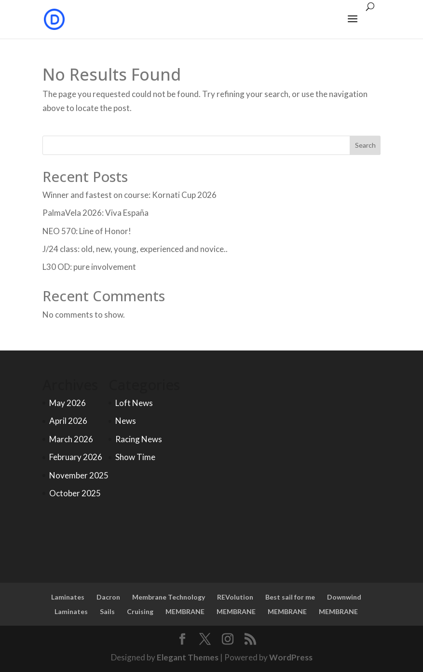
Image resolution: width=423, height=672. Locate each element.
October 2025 (75, 493)
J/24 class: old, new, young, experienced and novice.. (135, 249)
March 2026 (71, 439)
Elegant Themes (187, 657)
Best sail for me (290, 597)
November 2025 (79, 475)
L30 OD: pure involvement (89, 267)
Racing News (138, 439)
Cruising (140, 611)
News (125, 421)
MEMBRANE (185, 611)
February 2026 (75, 457)
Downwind (344, 597)
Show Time (135, 457)
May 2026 (67, 403)
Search (365, 145)
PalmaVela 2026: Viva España (95, 213)
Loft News (134, 403)
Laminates (67, 597)
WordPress (291, 657)
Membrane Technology (168, 597)
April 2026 (68, 421)
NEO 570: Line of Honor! (86, 231)
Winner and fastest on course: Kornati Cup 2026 (129, 195)
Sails (107, 611)
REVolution (235, 597)
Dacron (108, 597)
